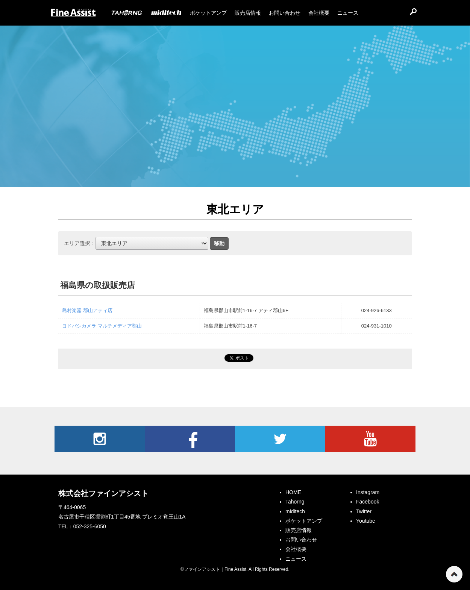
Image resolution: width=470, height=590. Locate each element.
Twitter (280, 439)
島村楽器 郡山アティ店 (87, 310)
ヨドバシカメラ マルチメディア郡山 (102, 326)
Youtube (370, 439)
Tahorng (295, 502)
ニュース (295, 559)
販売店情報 (298, 530)
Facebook (190, 439)
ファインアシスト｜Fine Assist (73, 13)
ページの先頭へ (454, 574)
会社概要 (295, 549)
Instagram (100, 439)
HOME (293, 492)
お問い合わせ (301, 540)
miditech (295, 511)
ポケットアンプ (303, 521)
